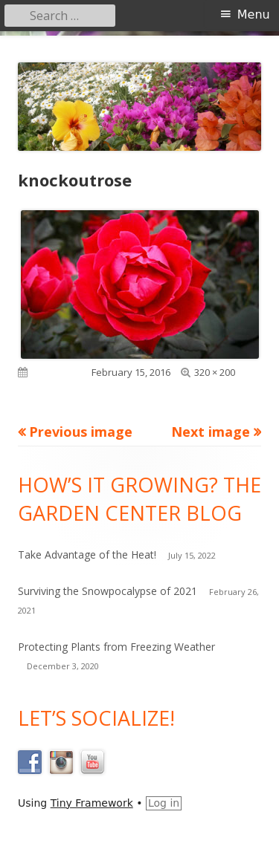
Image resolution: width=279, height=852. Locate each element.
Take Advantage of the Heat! (87, 554)
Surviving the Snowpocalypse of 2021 (107, 591)
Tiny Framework (92, 803)
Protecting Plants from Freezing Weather (116, 647)
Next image (210, 431)
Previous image (80, 431)
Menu (253, 14)
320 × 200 (214, 372)
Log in (163, 803)
